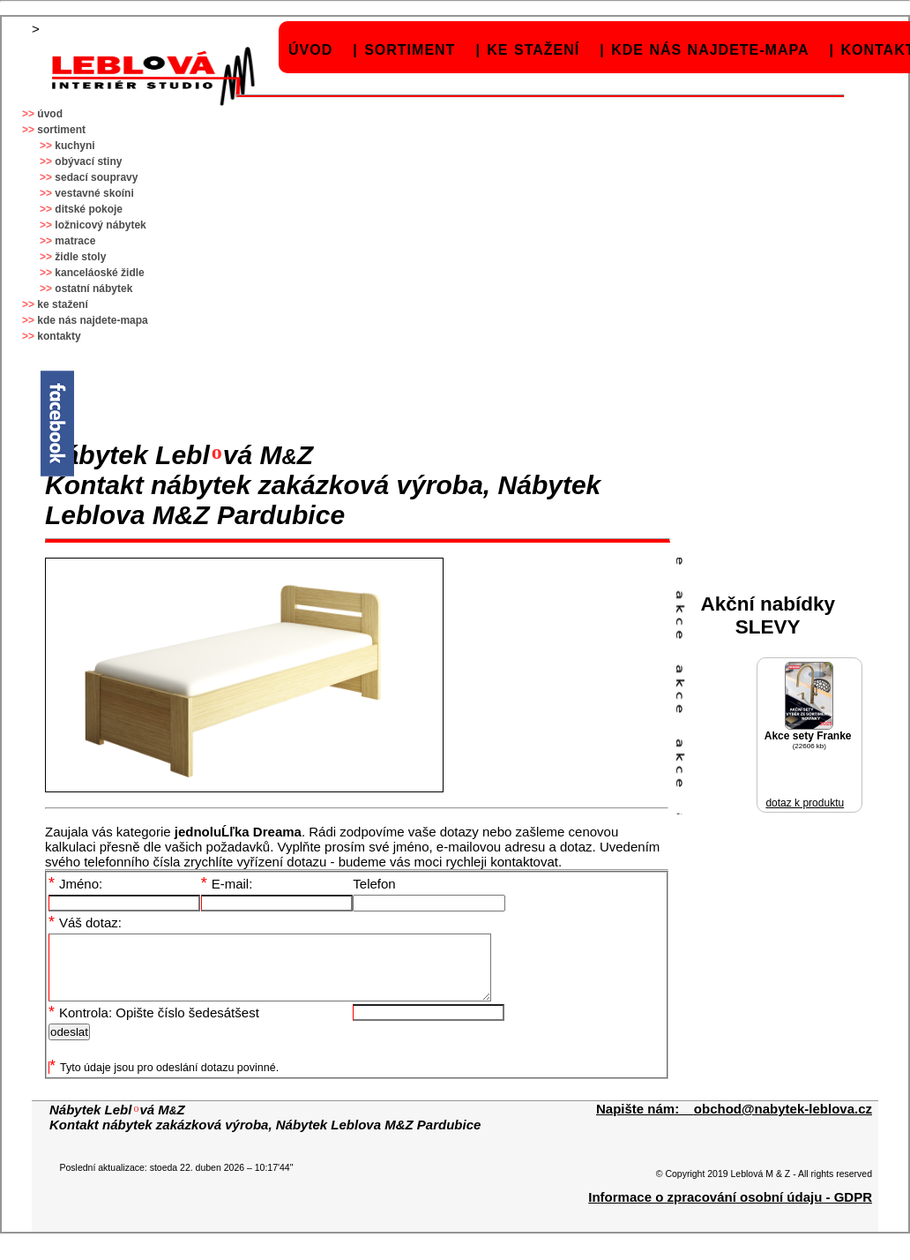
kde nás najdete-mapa (710, 49)
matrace (75, 241)
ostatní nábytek (93, 288)
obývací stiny (88, 161)
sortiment (409, 49)
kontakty (58, 336)
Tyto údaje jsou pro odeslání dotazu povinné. (164, 1081)
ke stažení (533, 49)
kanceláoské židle (99, 272)
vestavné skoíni (94, 193)
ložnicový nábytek (100, 225)
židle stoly (80, 257)
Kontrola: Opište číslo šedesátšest (153, 1025)
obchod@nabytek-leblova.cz (783, 1121)
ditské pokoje (89, 209)
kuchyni (74, 145)
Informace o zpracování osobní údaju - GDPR (730, 1210)
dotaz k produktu (804, 803)
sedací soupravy (96, 177)
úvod (310, 49)
